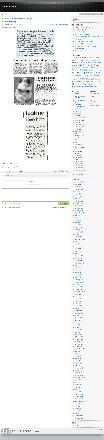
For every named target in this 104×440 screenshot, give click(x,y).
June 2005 (78, 384)
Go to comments (50, 24)
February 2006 (79, 365)
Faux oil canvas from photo (83, 27)
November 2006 (79, 344)
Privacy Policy (21, 14)
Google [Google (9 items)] (74, 65)
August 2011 (78, 215)
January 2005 (79, 396)
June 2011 (78, 220)
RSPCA (77, 142)
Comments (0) (64, 171)
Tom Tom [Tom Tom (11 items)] (79, 84)
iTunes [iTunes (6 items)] (74, 67)
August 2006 (78, 351)
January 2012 (79, 203)
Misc (91, 98)
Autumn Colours (79, 39)
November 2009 (79, 258)
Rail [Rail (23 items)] (80, 79)
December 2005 (79, 370)
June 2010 (78, 246)
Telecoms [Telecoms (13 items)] (86, 81)
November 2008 (79, 287)
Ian (20, 24)
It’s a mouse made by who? (83, 29)
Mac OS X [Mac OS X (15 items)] (86, 68)
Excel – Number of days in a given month (87, 37)
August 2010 (78, 241)
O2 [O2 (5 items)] (95, 70)
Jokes (17, 167)
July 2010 (77, 244)
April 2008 (78, 303)
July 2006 (77, 354)
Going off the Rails (80, 118)
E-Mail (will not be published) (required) (35, 184)
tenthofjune (10, 6)
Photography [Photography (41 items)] (84, 72)
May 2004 (78, 411)
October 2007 (79, 318)
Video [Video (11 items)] (83, 86)
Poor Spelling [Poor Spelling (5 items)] (83, 76)
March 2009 (78, 277)
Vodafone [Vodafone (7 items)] (88, 86)
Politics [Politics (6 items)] (93, 73)
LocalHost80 (78, 129)
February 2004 (79, 413)
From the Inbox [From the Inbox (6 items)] (88, 62)
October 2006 (79, 346)
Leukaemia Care (80, 127)
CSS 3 (37, 432)
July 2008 (77, 296)
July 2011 (77, 218)
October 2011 (79, 210)
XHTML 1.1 (29, 432)
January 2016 (79, 182)
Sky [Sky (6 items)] (73, 81)
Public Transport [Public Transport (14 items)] (93, 76)
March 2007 (78, 334)
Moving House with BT (59, 208)
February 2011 (79, 229)
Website (27, 186)
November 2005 (79, 373)
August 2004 (78, 404)
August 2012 (78, 194)
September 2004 (80, 401)
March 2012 (78, 198)
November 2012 (79, 191)
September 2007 (80, 320)
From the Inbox (94, 94)
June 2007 (78, 327)
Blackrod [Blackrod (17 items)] (86, 58)
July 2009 (77, 268)
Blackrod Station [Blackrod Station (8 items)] (95, 58)
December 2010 (79, 234)
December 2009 (79, 256)
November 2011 (79, 208)
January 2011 (79, 232)
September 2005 (80, 377)
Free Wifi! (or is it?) (80, 50)
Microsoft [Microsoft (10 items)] (91, 70)
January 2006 (79, 368)
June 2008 (78, 299)
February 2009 (79, 280)
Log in (76, 425)
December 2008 (79, 284)
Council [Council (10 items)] (85, 60)
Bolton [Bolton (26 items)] (75, 60)
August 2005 (78, 380)
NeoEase (20, 432)
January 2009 (79, 282)
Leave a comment (63, 24)
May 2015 (78, 184)
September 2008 (80, 291)
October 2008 (79, 289)
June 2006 (78, 356)
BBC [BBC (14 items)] (80, 58)
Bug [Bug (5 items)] (82, 60)
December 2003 (79, 418)
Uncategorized (13, 19)
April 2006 (78, 361)
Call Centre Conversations (12, 208)
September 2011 (80, 213)
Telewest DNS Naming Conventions (79, 153)
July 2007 (77, 325)
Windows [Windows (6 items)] (94, 86)
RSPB (76, 140)
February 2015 (79, 189)
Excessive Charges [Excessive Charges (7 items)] (78, 62)
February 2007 (79, 337)
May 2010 (78, 249)
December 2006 (79, 342)
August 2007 (78, 322)
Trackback (20, 171)
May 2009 (78, 272)
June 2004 (78, 408)
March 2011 (78, 227)
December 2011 (79, 206)
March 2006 (78, 363)
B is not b (77, 94)
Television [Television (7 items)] (93, 81)
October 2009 (79, 261)
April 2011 (78, 225)
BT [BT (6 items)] (79, 60)
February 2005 (79, 394)
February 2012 (79, 201)
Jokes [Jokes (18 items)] (78, 68)
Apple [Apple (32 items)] (75, 57)
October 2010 (79, 237)
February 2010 (79, 253)
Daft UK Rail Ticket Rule (82, 34)
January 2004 (79, 415)
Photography (94, 101)
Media (92, 96)
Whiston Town (79, 174)
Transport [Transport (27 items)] (87, 84)
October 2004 (79, 399)
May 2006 (78, 358)
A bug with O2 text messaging (83, 44)
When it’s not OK (80, 32)
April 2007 (78, 332)
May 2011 (78, 222)
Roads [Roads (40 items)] (85, 78)
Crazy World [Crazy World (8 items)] (92, 60)
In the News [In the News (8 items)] (89, 65)
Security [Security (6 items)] (98, 79)
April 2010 (78, 251)
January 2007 (79, 339)
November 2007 (79, 315)
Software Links (10, 14)
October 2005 (79, 375)
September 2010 (80, 239)
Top (101, 429)
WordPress (6, 431)
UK (91, 103)
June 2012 (78, 196)
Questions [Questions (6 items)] (75, 79)
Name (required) (29, 181)
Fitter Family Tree (80, 109)
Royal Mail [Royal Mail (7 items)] (92, 79)
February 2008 (79, 308)
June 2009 (78, 270)
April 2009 (78, 275)
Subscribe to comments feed (12, 203)
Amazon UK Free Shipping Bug (84, 41)
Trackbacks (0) (54, 171)
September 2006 (80, 349)
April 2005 (78, 389)
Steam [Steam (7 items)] (77, 81)
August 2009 (78, 265)
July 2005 (77, 382)
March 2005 (78, 392)
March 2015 (78, 187)
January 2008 (79, 311)
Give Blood (78, 111)
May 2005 (78, 387)
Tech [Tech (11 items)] (81, 81)
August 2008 (78, 294)
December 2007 (79, 313)
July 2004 (77, 406)
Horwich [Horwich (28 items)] (81, 65)
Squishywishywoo (80, 145)
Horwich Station (79, 120)
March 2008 (78, 306)
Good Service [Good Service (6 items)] (97, 62)
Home (2, 14)
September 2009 (80, 263)
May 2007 (78, 330)
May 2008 (78, 301)
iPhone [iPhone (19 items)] (96, 65)
